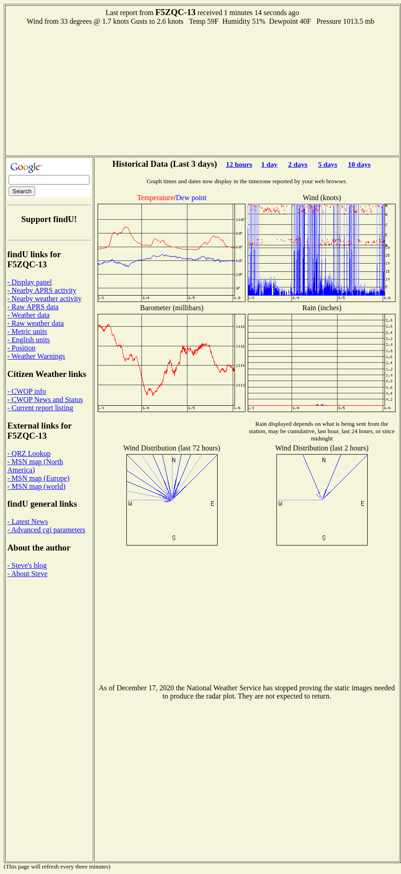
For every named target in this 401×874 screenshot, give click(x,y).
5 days (327, 164)
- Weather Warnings (36, 356)
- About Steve (27, 573)
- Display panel (29, 282)
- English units (28, 340)
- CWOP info (26, 391)
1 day (269, 164)
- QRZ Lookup (29, 453)
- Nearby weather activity (44, 298)
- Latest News (27, 521)
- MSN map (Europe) (38, 478)
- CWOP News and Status (45, 399)
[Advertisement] (202, 90)
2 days (297, 164)
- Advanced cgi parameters (46, 530)
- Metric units (27, 331)
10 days (359, 164)
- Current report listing (40, 408)
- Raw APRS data (32, 307)
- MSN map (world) (36, 486)
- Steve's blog (27, 565)
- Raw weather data (35, 323)
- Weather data (28, 315)
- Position (21, 348)
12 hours (239, 164)
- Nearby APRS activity (42, 290)
